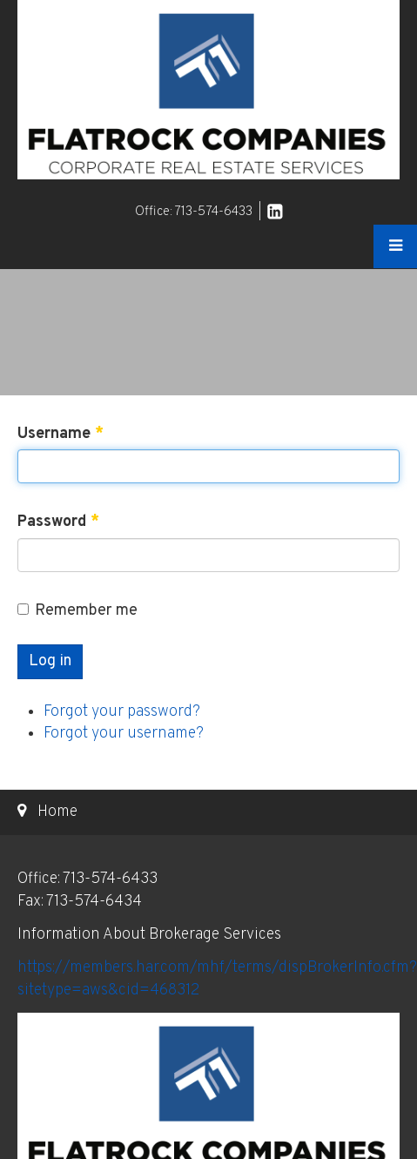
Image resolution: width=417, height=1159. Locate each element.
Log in (50, 661)
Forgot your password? (122, 712)
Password (58, 522)
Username (60, 434)
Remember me (77, 611)
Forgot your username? (124, 734)
